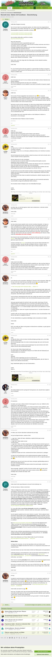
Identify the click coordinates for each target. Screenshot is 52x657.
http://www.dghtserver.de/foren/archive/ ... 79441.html (23, 538)
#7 (50, 219)
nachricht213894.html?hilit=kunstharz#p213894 (21, 33)
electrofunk (7, 625)
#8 (50, 256)
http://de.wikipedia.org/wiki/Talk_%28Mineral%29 (22, 505)
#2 (50, 74)
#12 (50, 398)
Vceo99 (46, 616)
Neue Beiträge (3, 10)
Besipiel (23, 242)
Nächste (6, 19)
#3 (50, 90)
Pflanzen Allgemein (18, 625)
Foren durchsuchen (11, 10)
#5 (50, 144)
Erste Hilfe (15, 612)
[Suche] (50, 8)
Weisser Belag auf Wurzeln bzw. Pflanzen (15, 611)
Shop (31, 8)
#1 (50, 21)
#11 (50, 384)
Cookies (15, 650)
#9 (50, 275)
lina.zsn (6, 629)
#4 (50, 128)
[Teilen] (48, 22)
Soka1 (6, 612)
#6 (50, 204)
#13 (50, 430)
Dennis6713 (7, 633)
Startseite (4, 8)
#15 (50, 573)
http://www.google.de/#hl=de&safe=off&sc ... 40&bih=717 (25, 286)
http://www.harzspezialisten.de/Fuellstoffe (22, 522)
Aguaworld (13, 125)
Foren (9, 8)
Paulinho (3, 16)
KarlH (6, 621)
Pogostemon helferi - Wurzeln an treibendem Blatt (17, 624)
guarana (46, 612)
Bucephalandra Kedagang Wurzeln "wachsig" (16, 615)
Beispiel (12, 238)
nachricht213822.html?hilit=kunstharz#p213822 (21, 34)
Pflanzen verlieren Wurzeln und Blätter (14, 632)
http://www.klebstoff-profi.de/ (17, 38)
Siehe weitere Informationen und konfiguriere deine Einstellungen (15, 654)
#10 (50, 335)
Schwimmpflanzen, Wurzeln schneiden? (15, 628)
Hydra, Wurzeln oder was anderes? (14, 619)
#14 (50, 481)
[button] (17, 8)
